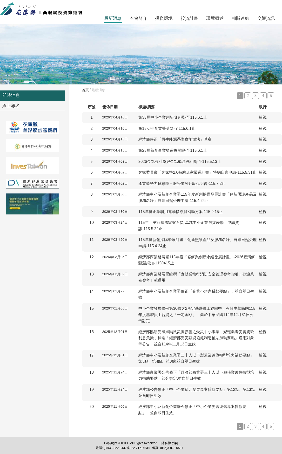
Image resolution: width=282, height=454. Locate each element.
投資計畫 (189, 18)
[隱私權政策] (169, 443)
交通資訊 (266, 18)
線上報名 (11, 105)
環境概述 (215, 18)
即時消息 (11, 95)
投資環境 (164, 18)
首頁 (85, 90)
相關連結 (240, 18)
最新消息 (112, 18)
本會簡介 (138, 18)
